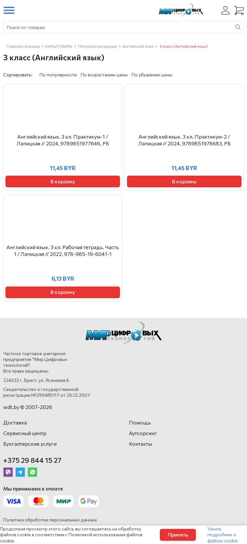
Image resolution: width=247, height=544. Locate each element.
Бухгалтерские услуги (30, 444)
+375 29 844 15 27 (32, 460)
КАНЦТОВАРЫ (58, 46)
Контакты (140, 444)
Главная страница (23, 46)
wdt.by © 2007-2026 (27, 407)
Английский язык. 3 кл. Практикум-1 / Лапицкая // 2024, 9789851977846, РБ (63, 139)
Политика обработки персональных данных (50, 519)
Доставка (15, 422)
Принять (178, 534)
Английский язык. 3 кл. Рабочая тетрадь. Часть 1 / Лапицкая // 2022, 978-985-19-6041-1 (62, 250)
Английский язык (138, 46)
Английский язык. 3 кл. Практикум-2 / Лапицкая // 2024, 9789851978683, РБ (184, 139)
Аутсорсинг (143, 433)
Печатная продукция (97, 46)
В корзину (62, 181)
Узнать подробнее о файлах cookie (222, 534)
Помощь (140, 422)
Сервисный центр (24, 433)
